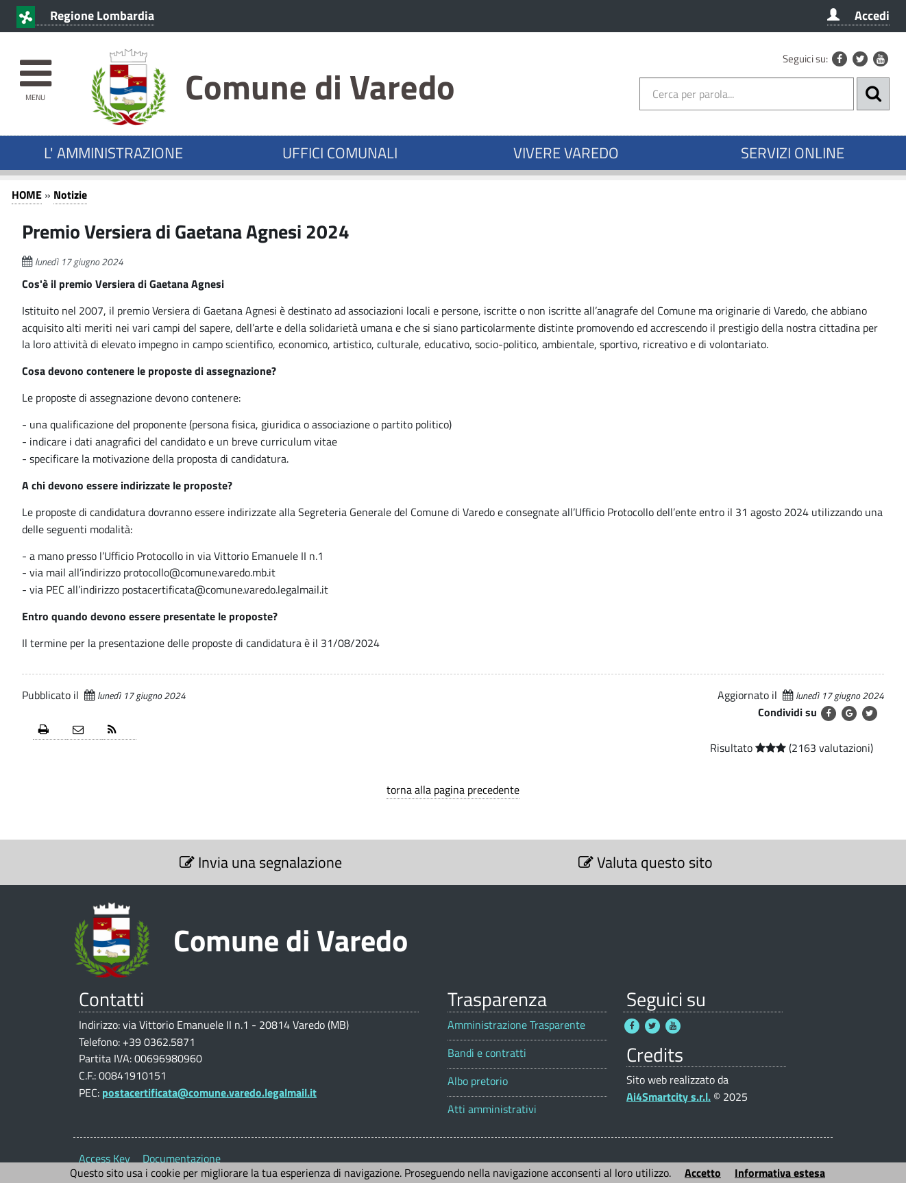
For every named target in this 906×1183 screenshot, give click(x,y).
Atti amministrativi (492, 1109)
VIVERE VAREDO (566, 153)
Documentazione (182, 1158)
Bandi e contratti (487, 1053)
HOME (27, 194)
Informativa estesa (780, 1172)
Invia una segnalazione (261, 862)
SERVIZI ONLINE (792, 153)
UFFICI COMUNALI (339, 153)
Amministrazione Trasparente (516, 1025)
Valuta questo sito (645, 862)
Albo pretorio (478, 1081)
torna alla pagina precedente (453, 789)
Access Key (104, 1158)
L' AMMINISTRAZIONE (113, 153)
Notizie (70, 194)
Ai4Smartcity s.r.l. (668, 1096)
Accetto (703, 1172)
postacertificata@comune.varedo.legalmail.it (209, 1092)
